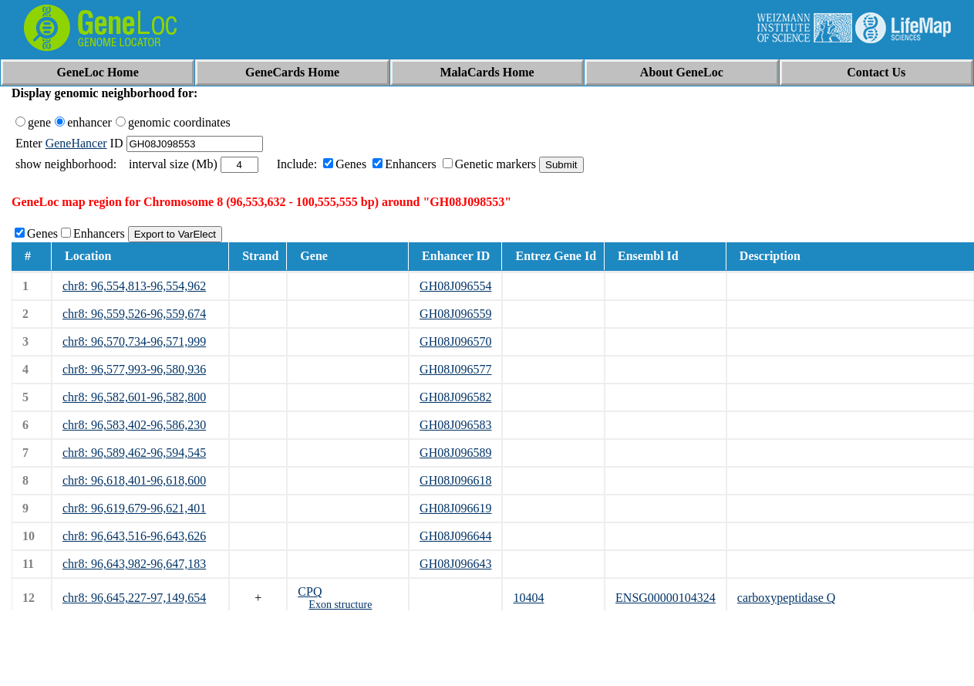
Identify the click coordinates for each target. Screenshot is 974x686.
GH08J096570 (455, 341)
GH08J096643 (455, 563)
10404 (528, 597)
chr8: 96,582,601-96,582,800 (134, 397)
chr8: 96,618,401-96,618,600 (134, 480)
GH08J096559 (455, 313)
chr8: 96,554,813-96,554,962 (134, 285)
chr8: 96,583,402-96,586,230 (134, 424)
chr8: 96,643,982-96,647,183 (134, 563)
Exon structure (340, 604)
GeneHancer (76, 143)
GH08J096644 (455, 535)
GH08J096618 (455, 480)
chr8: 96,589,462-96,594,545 (134, 452)
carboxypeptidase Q (786, 597)
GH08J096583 (455, 424)
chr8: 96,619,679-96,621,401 (134, 508)
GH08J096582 (455, 397)
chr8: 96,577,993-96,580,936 (134, 369)
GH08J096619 (455, 508)
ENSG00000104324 (665, 597)
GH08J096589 (455, 452)
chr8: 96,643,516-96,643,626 (134, 535)
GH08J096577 (455, 369)
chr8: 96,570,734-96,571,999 (134, 341)
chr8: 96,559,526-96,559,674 (134, 313)
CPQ (310, 591)
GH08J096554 (455, 285)
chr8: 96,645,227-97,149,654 (134, 597)
